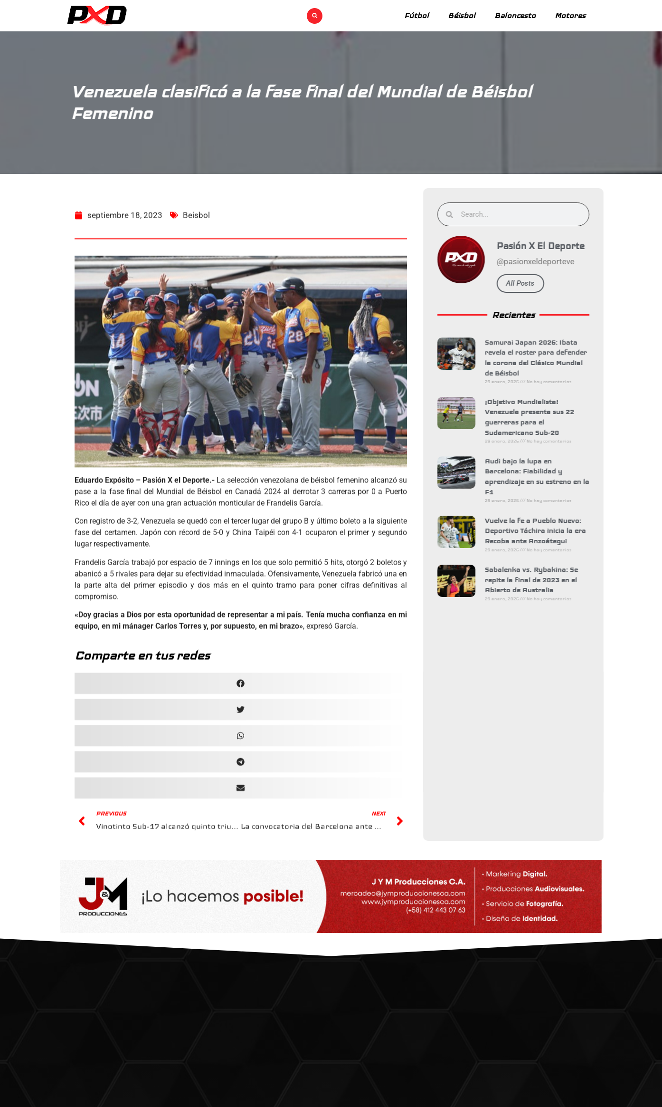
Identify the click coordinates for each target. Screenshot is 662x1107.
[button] (314, 16)
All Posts (531, 283)
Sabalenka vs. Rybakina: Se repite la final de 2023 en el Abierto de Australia (541, 579)
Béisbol (461, 15)
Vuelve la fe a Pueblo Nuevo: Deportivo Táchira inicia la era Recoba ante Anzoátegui (545, 530)
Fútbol (416, 15)
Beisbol (196, 253)
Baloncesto (515, 15)
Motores (570, 15)
